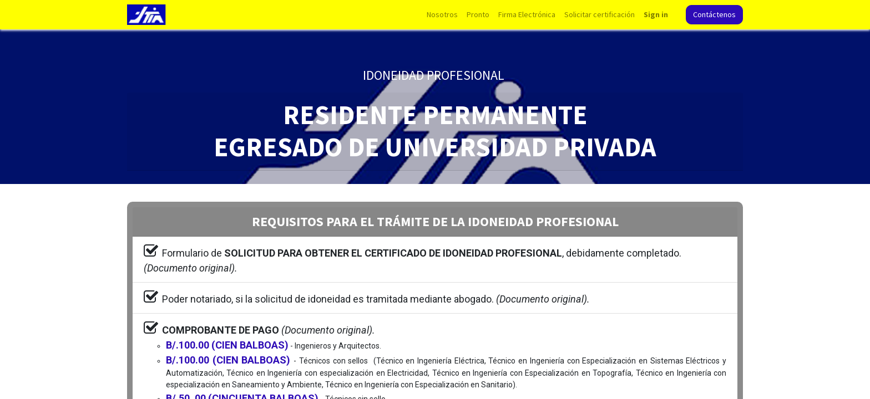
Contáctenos (714, 14)
